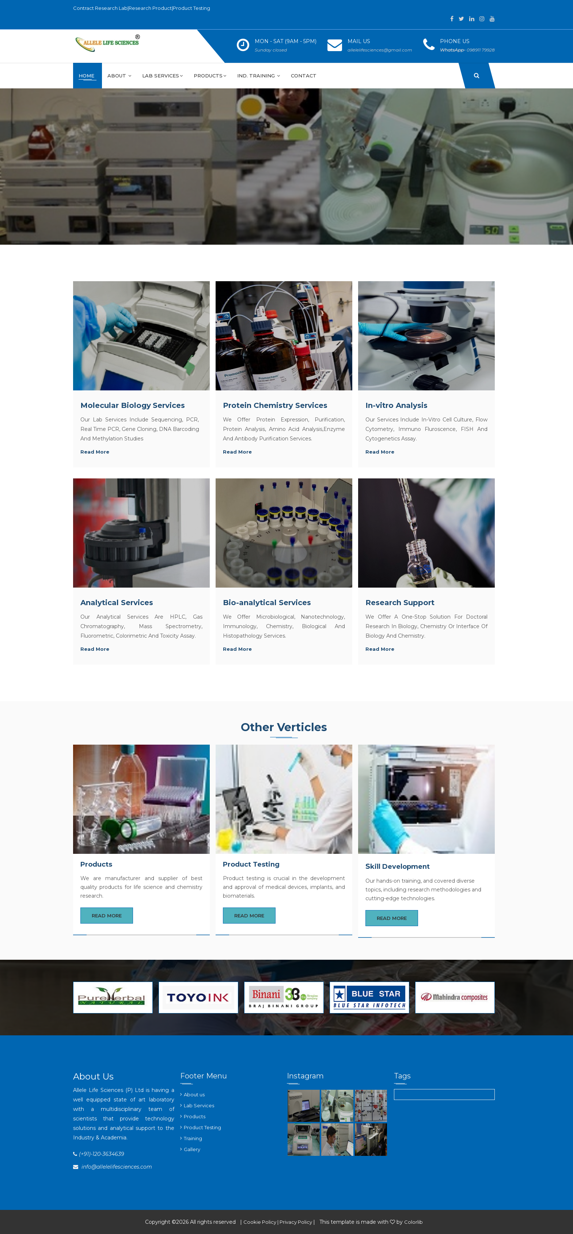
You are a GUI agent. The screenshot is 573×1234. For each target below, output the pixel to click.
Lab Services (162, 76)
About (119, 76)
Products (210, 76)
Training (193, 1138)
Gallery (192, 1149)
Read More (107, 915)
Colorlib (413, 1222)
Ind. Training (258, 76)
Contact (303, 76)
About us (194, 1094)
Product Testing (202, 1127)
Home (87, 76)
